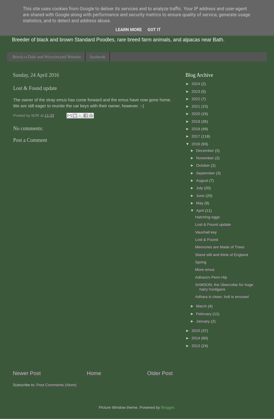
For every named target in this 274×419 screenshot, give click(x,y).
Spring (200, 262)
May (200, 203)
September (206, 173)
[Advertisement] (93, 322)
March (202, 306)
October (203, 165)
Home (94, 373)
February (204, 314)
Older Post (160, 373)
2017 (196, 136)
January (203, 321)
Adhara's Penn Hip (211, 277)
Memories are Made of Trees (220, 247)
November (205, 158)
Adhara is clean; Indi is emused (222, 297)
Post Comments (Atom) (56, 385)
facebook (97, 57)
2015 (196, 331)
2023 (196, 91)
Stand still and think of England (221, 255)
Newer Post (27, 373)
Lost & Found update (213, 224)
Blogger (167, 407)
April (200, 210)
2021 (196, 106)
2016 (196, 144)
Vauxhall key (206, 232)
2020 (196, 114)
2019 (196, 121)
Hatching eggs (207, 217)
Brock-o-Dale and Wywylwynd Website (47, 57)
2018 (196, 129)
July (200, 188)
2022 (196, 99)
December (205, 150)
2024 (196, 84)
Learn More (129, 29)
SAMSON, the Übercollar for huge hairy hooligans (224, 287)
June (201, 196)
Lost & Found (206, 239)
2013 (196, 346)
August (202, 180)
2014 (196, 338)
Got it (154, 29)
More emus (205, 269)
